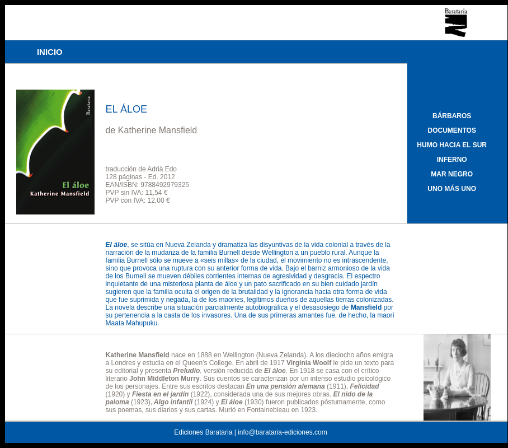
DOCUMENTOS (451, 130)
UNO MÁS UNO (451, 189)
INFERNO (452, 160)
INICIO (50, 52)
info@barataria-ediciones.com (282, 432)
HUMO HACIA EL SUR (452, 145)
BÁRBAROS (451, 116)
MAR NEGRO (452, 174)
